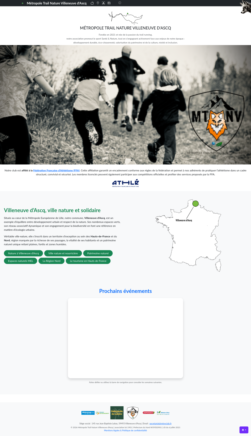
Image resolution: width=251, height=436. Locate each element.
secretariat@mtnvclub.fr (161, 423)
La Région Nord (51, 260)
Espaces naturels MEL (20, 260)
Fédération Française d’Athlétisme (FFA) (56, 170)
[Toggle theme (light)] (243, 429)
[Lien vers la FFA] (125, 182)
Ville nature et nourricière (63, 253)
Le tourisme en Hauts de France (88, 260)
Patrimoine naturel (98, 253)
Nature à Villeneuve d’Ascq (23, 253)
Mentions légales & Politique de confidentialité (125, 430)
